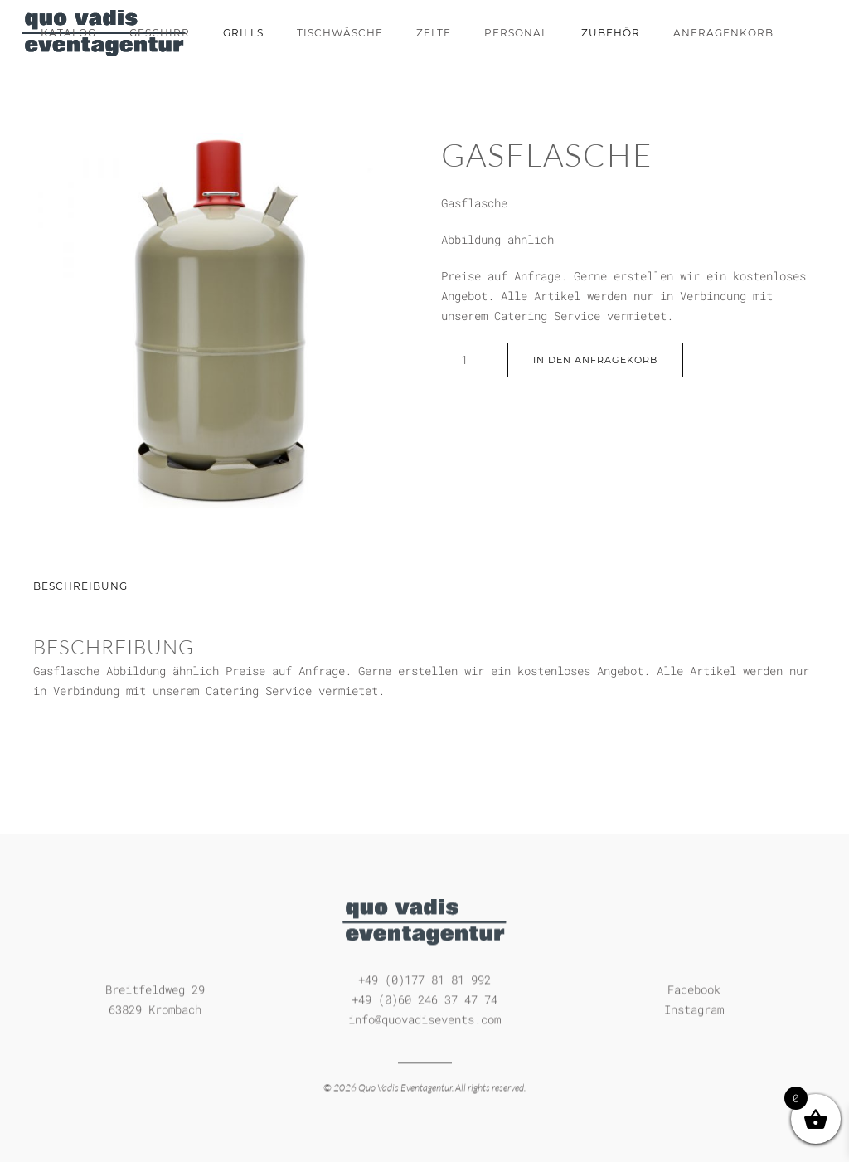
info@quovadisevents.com (424, 1018)
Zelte (433, 33)
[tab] (64, 587)
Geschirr (159, 33)
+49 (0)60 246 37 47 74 (424, 998)
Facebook (693, 988)
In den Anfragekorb (595, 360)
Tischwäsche (340, 33)
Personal (516, 33)
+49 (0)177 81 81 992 (424, 978)
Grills (243, 33)
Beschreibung (80, 586)
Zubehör (610, 33)
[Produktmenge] (470, 360)
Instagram (694, 1008)
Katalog (68, 33)
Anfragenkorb (723, 33)
